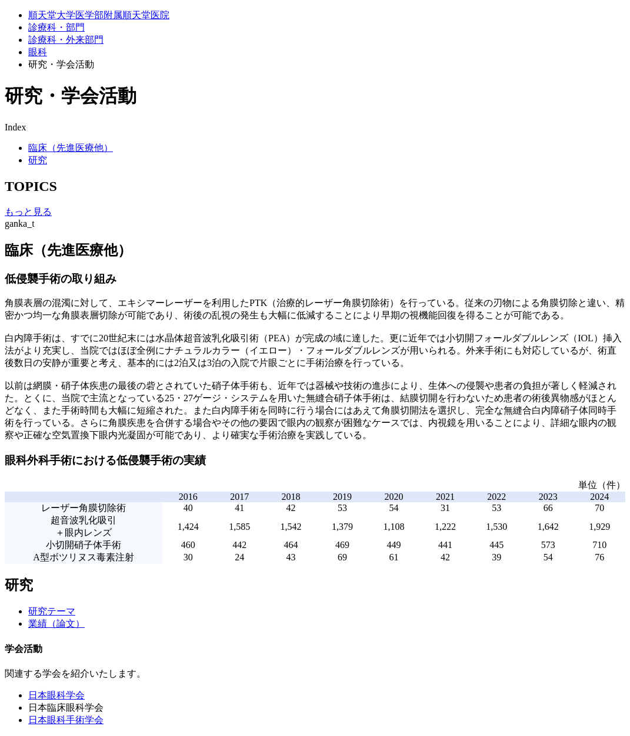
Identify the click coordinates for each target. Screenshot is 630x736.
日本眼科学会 (56, 695)
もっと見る (28, 212)
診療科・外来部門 (66, 40)
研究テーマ (51, 611)
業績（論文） (56, 624)
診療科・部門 (56, 27)
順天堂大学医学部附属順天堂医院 (98, 15)
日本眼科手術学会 (66, 720)
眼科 (37, 52)
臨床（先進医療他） (70, 148)
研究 (37, 160)
